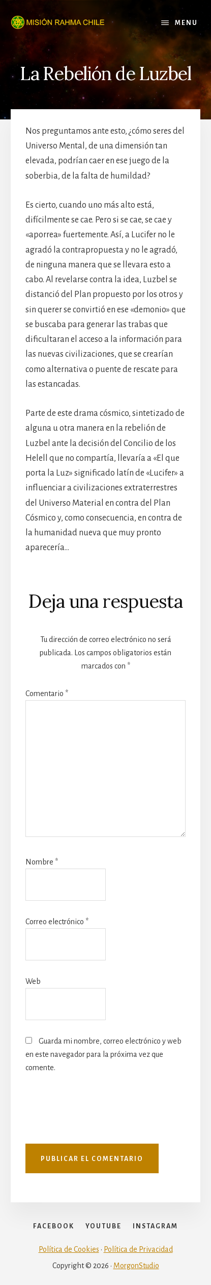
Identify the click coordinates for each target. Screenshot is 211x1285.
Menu (186, 23)
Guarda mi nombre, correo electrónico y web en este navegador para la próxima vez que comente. (103, 1054)
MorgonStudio (136, 1266)
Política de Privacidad (138, 1249)
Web (33, 981)
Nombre (41, 862)
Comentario (46, 693)
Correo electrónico (56, 922)
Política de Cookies (69, 1249)
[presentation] (102, 1113)
